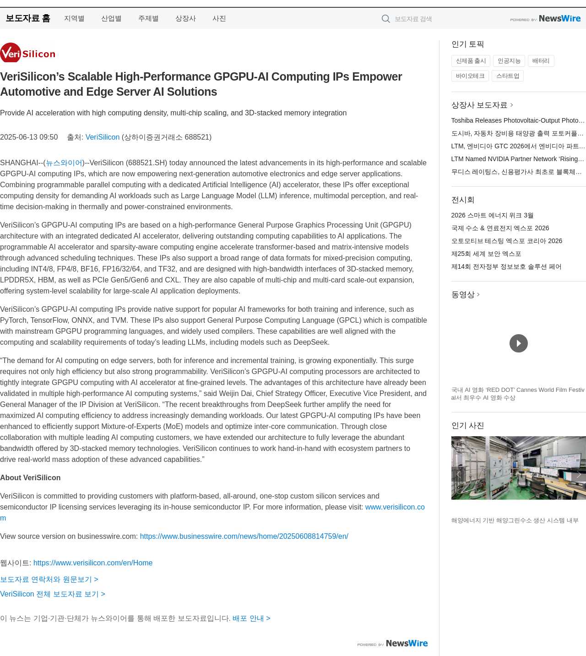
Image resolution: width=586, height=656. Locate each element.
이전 (458, 474)
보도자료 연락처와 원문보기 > (49, 579)
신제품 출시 (471, 60)
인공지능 (509, 60)
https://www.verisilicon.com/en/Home (93, 563)
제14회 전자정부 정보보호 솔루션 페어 (506, 266)
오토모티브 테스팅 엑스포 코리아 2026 (507, 240)
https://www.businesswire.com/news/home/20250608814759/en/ (244, 536)
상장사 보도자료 (479, 105)
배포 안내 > (251, 618)
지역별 (74, 18)
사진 (219, 18)
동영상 (463, 294)
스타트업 (507, 75)
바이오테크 (470, 75)
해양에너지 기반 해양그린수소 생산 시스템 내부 (515, 520)
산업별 (111, 18)
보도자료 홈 (27, 18)
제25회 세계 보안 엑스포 (486, 253)
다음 (578, 474)
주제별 (148, 18)
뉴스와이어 (64, 163)
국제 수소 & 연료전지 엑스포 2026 (500, 228)
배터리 (541, 60)
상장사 (185, 18)
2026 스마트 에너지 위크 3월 (492, 215)
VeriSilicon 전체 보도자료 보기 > (52, 594)
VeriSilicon (103, 137)
